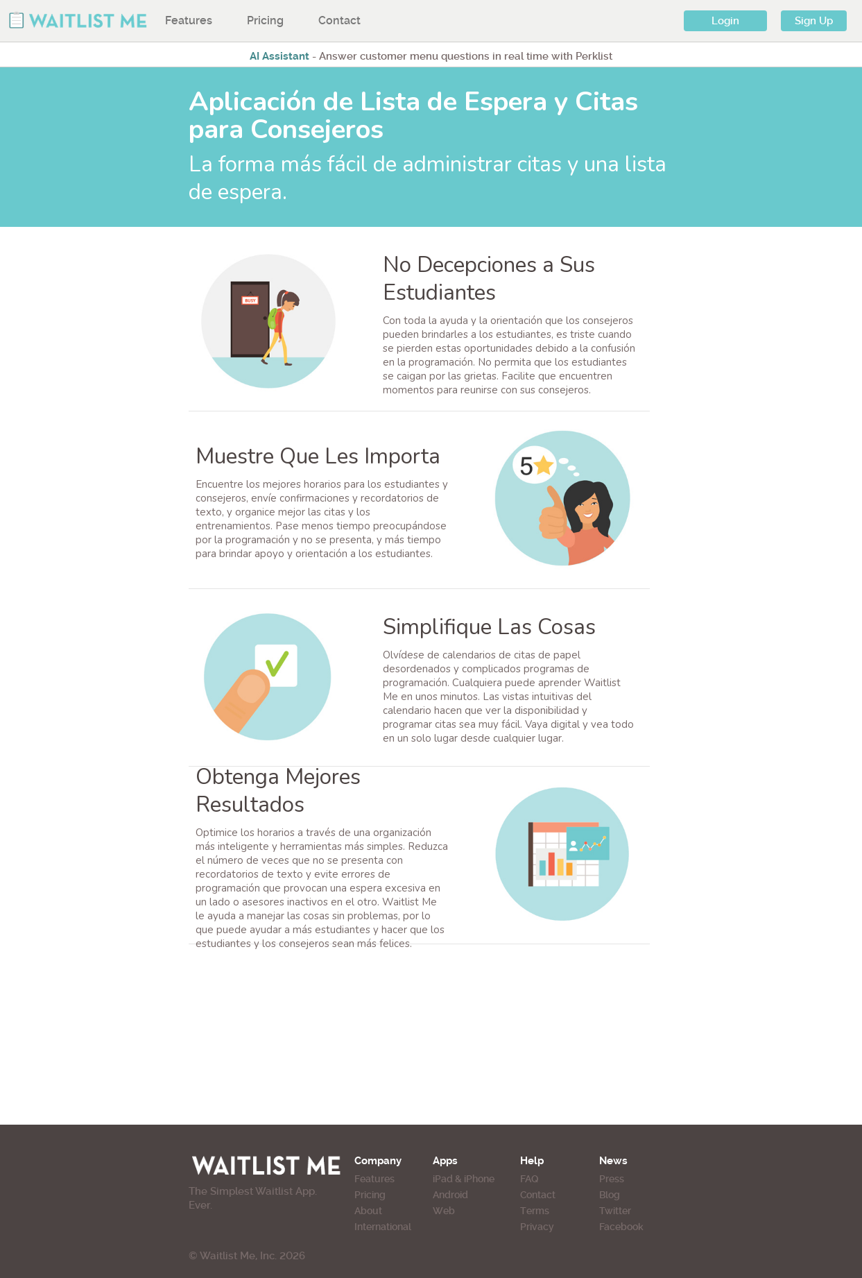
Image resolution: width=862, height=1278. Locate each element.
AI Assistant (279, 56)
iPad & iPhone (463, 1178)
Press (611, 1178)
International (382, 1226)
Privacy (537, 1226)
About (368, 1210)
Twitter (615, 1210)
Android (450, 1194)
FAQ (529, 1178)
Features (188, 20)
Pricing (265, 20)
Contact (339, 20)
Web (444, 1210)
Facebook (621, 1226)
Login (725, 21)
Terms (534, 1210)
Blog (609, 1194)
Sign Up (814, 21)
